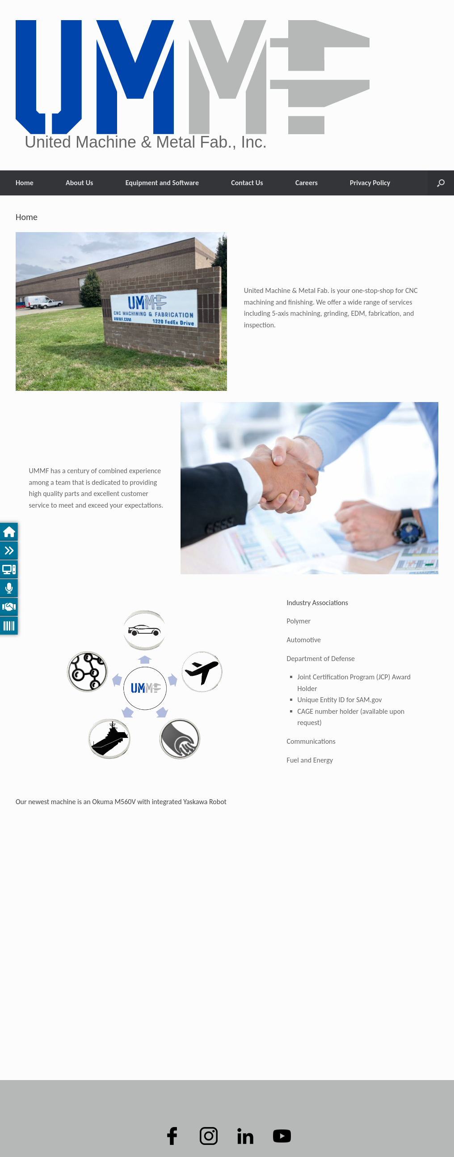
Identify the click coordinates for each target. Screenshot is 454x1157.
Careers (306, 182)
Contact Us (247, 182)
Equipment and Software (162, 182)
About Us (79, 182)
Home (25, 182)
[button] (441, 182)
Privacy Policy (370, 182)
